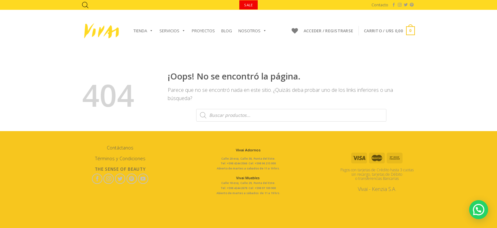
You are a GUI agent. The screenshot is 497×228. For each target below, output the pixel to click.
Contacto (379, 5)
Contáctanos (120, 148)
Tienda (143, 30)
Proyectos (203, 31)
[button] (479, 211)
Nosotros (252, 30)
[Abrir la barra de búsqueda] (85, 5)
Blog (226, 31)
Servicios (172, 30)
